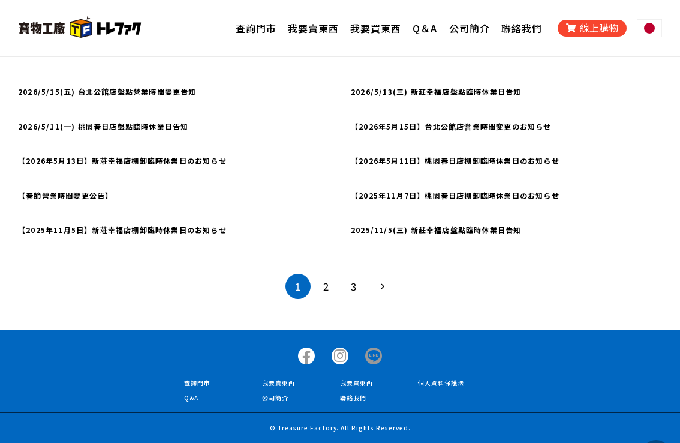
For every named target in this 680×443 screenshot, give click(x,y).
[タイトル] (306, 356)
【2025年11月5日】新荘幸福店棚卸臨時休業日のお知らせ (122, 230)
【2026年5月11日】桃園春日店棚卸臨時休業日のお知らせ (455, 160)
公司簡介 (275, 397)
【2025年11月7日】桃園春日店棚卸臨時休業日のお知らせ (455, 195)
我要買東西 (356, 382)
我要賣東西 (278, 382)
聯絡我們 (353, 397)
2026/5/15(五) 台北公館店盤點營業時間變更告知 (107, 91)
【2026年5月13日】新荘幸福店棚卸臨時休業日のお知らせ (122, 160)
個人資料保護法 (441, 382)
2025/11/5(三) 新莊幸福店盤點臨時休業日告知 (436, 230)
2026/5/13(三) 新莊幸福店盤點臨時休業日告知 (436, 91)
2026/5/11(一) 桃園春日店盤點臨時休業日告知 (103, 126)
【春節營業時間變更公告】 (65, 195)
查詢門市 (197, 382)
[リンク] (80, 28)
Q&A (191, 397)
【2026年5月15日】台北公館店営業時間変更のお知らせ (451, 126)
